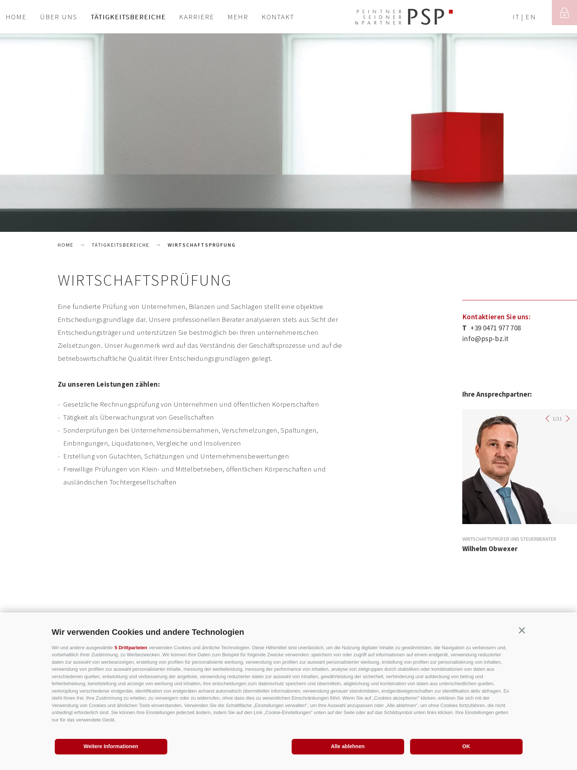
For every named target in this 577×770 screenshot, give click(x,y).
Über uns (58, 16)
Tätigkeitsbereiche (128, 16)
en (531, 16)
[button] (522, 630)
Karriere (196, 16)
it (516, 16)
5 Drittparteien (131, 647)
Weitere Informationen (111, 746)
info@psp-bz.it (485, 338)
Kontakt (278, 16)
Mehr (238, 16)
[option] (288, 132)
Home (16, 16)
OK (466, 746)
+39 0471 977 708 (491, 327)
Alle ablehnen (348, 746)
